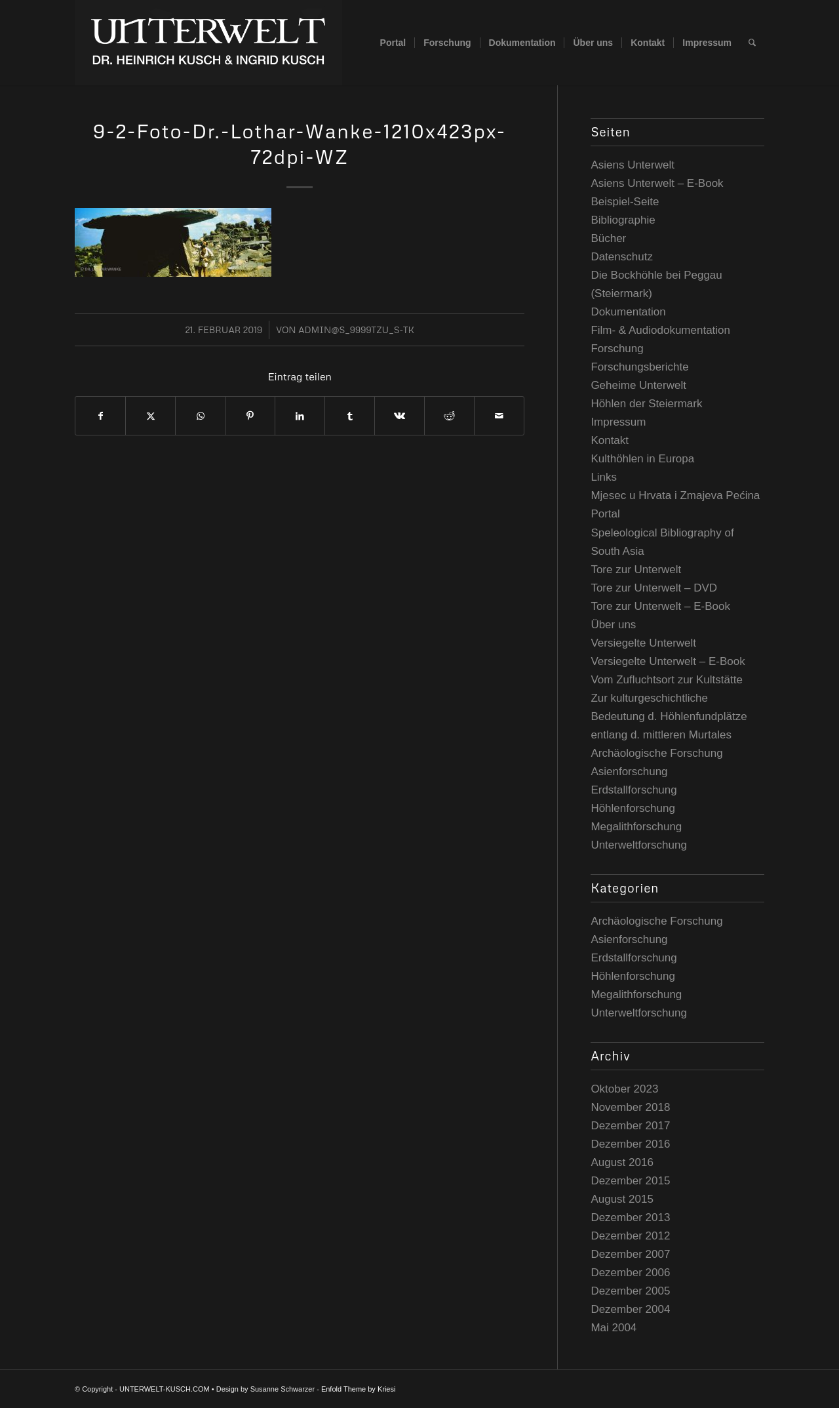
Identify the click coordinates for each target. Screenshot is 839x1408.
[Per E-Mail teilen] (499, 416)
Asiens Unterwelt (632, 165)
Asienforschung (629, 771)
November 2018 (630, 1107)
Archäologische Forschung (656, 753)
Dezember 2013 (630, 1217)
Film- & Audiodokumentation (660, 330)
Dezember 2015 (630, 1181)
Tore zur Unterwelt (636, 569)
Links (604, 477)
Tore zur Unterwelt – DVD (654, 588)
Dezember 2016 (630, 1144)
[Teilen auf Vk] (399, 416)
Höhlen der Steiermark (646, 403)
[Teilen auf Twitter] (150, 416)
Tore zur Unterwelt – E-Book (660, 606)
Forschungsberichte (639, 367)
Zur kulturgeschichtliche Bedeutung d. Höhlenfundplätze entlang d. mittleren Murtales (669, 716)
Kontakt (610, 440)
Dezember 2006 (630, 1272)
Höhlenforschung (633, 808)
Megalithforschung (636, 826)
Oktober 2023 (624, 1089)
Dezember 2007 (630, 1254)
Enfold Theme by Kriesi (358, 1389)
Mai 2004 (613, 1327)
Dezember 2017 (630, 1125)
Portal (605, 514)
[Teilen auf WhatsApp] (200, 416)
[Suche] (752, 42)
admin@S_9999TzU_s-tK (356, 329)
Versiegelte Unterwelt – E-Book (668, 661)
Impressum (618, 422)
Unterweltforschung (638, 845)
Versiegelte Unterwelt (643, 643)
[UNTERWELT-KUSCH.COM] (208, 42)
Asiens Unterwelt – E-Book (657, 183)
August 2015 (622, 1199)
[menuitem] (393, 42)
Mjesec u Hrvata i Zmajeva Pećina (675, 495)
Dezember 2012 (630, 1236)
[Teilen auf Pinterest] (250, 416)
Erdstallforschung (633, 790)
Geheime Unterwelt (638, 385)
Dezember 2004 (630, 1309)
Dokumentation (628, 312)
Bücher (608, 238)
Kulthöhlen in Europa (642, 459)
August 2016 (622, 1162)
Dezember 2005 (630, 1291)
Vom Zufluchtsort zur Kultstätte (666, 680)
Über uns (613, 624)
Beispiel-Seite (625, 201)
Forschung (617, 348)
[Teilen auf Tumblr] (349, 416)
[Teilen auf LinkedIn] (299, 416)
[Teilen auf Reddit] (449, 416)
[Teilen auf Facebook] (100, 416)
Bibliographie (623, 220)
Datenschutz (622, 257)
